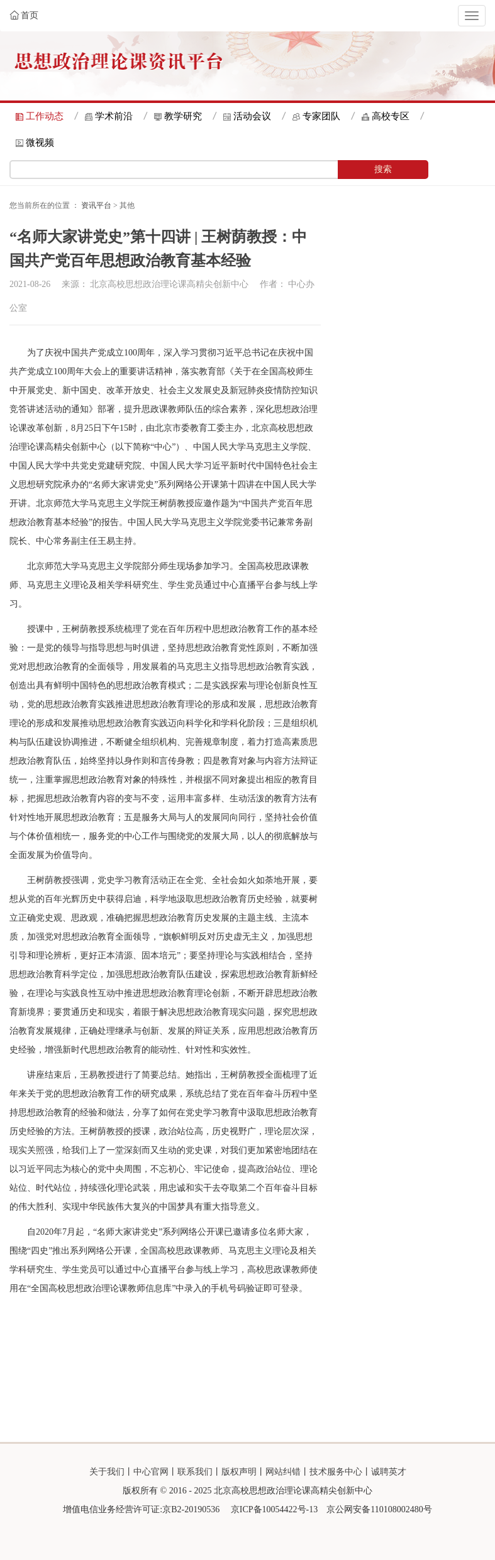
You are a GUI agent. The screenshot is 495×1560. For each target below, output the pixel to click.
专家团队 (321, 116)
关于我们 (107, 1471)
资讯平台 (96, 205)
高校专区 (390, 116)
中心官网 (151, 1471)
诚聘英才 (388, 1471)
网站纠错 (283, 1471)
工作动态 (45, 116)
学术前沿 (114, 116)
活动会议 (252, 116)
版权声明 (239, 1471)
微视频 (40, 143)
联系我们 (195, 1471)
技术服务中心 (335, 1471)
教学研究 (183, 116)
